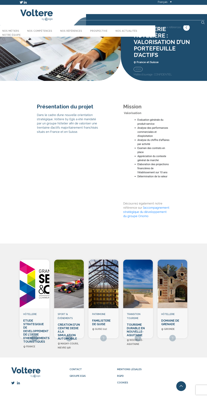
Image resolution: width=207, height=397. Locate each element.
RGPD (120, 372)
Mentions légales (129, 366)
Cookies (122, 378)
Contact (75, 366)
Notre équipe (63, 14)
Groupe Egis (77, 372)
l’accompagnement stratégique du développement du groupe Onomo (146, 212)
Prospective (150, 10)
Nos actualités (178, 10)
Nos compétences (91, 10)
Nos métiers (62, 10)
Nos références (123, 10)
